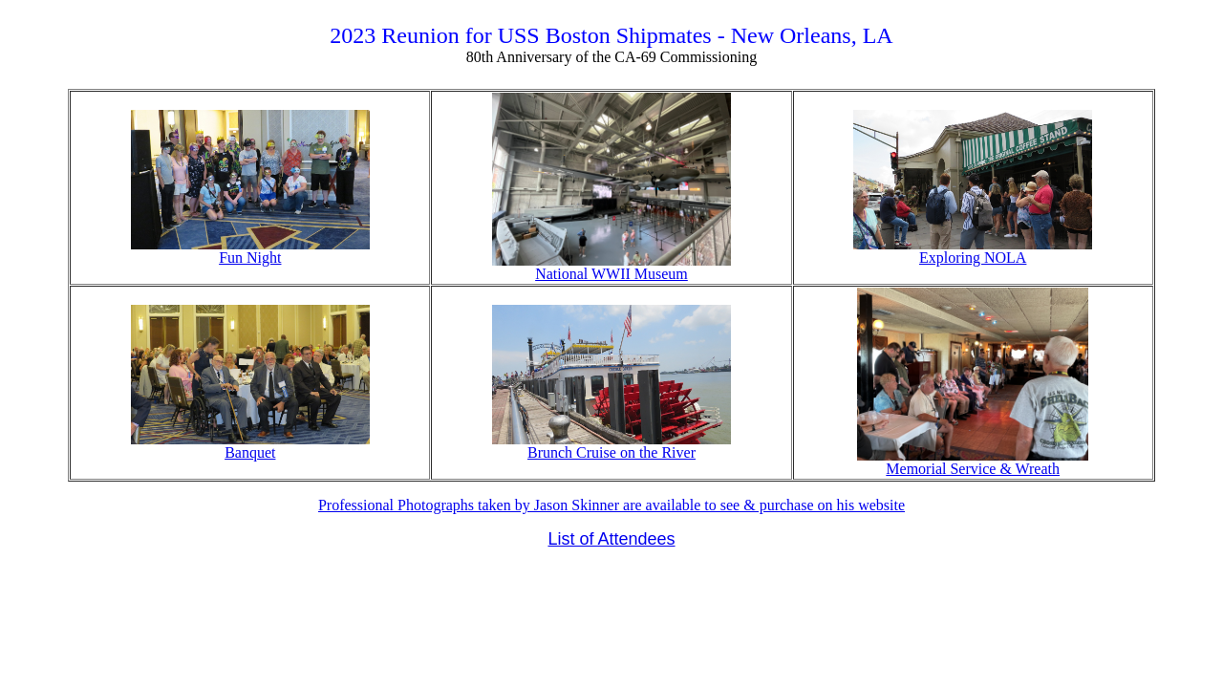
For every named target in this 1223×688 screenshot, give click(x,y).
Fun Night (250, 251)
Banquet (250, 446)
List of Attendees (611, 538)
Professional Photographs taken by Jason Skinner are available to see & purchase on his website (611, 505)
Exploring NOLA (972, 251)
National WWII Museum (611, 267)
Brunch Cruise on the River (611, 446)
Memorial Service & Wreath (972, 462)
